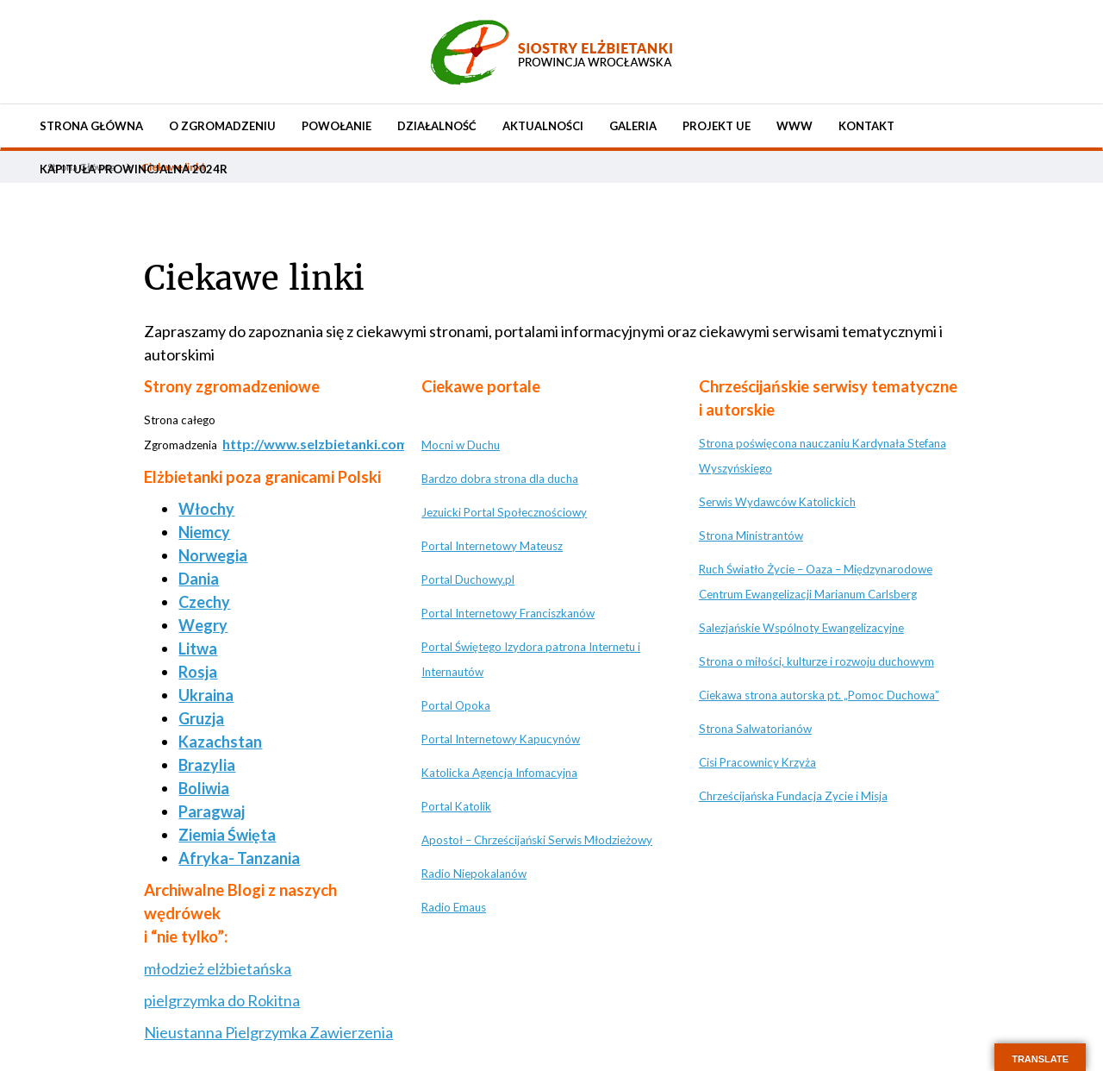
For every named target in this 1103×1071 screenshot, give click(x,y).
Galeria (633, 126)
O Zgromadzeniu (222, 126)
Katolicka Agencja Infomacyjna (499, 773)
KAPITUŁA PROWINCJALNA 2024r (133, 169)
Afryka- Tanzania (239, 858)
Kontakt (866, 126)
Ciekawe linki (254, 278)
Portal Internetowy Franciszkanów (508, 613)
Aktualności (542, 126)
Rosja (197, 671)
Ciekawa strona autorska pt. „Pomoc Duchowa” (819, 695)
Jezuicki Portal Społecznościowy (504, 512)
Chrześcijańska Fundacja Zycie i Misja (793, 796)
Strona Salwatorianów (755, 729)
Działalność (437, 126)
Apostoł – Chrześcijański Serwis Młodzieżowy (536, 840)
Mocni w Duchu (460, 445)
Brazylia (206, 764)
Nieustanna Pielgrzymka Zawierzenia (268, 1032)
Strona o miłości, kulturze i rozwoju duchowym (816, 661)
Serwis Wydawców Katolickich (777, 502)
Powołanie (336, 126)
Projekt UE (716, 126)
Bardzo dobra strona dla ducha (499, 478)
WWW (794, 126)
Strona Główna (91, 126)
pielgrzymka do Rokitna (222, 1000)
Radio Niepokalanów (474, 873)
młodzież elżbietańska (217, 968)
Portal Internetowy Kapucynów (500, 739)
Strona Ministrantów (751, 535)
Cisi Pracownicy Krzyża (757, 762)
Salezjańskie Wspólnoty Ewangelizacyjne (801, 628)
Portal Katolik (456, 806)
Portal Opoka (455, 705)
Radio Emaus (453, 907)
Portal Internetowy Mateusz (492, 546)
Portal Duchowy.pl (467, 579)
